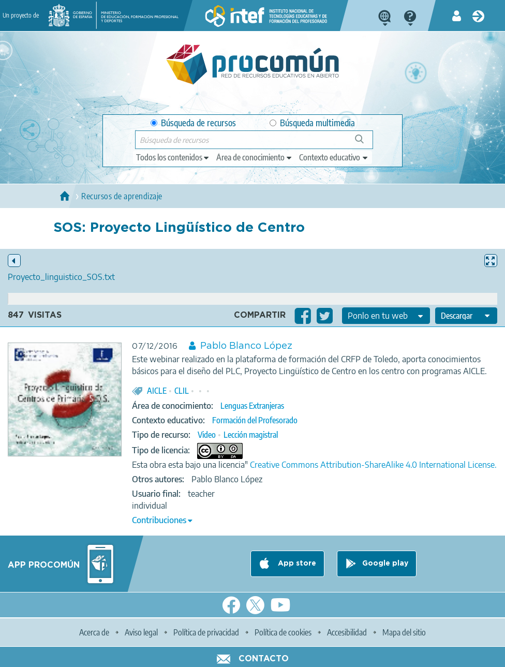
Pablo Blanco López (246, 346)
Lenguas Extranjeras (252, 406)
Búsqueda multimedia (312, 122)
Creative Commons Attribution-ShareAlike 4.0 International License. (373, 465)
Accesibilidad (347, 632)
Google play (385, 563)
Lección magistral (251, 434)
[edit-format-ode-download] (466, 315)
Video (207, 434)
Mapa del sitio (404, 632)
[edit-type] (173, 157)
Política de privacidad (206, 632)
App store (296, 563)
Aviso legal (141, 632)
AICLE (157, 391)
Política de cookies (283, 632)
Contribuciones (159, 520)
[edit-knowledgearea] (254, 157)
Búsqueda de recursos (193, 122)
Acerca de (94, 632)
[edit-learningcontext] (334, 157)
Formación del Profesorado (255, 420)
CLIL (181, 391)
